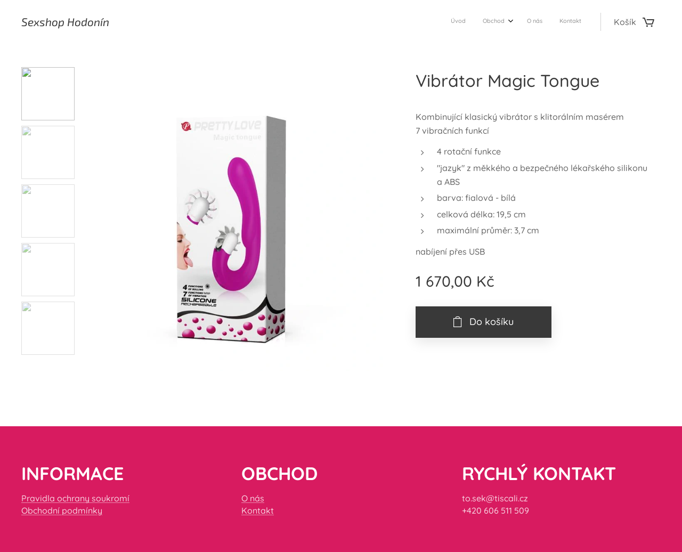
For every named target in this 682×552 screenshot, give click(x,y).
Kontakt (257, 510)
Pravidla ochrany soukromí (75, 498)
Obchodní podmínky (61, 510)
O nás (252, 498)
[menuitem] (527, 22)
